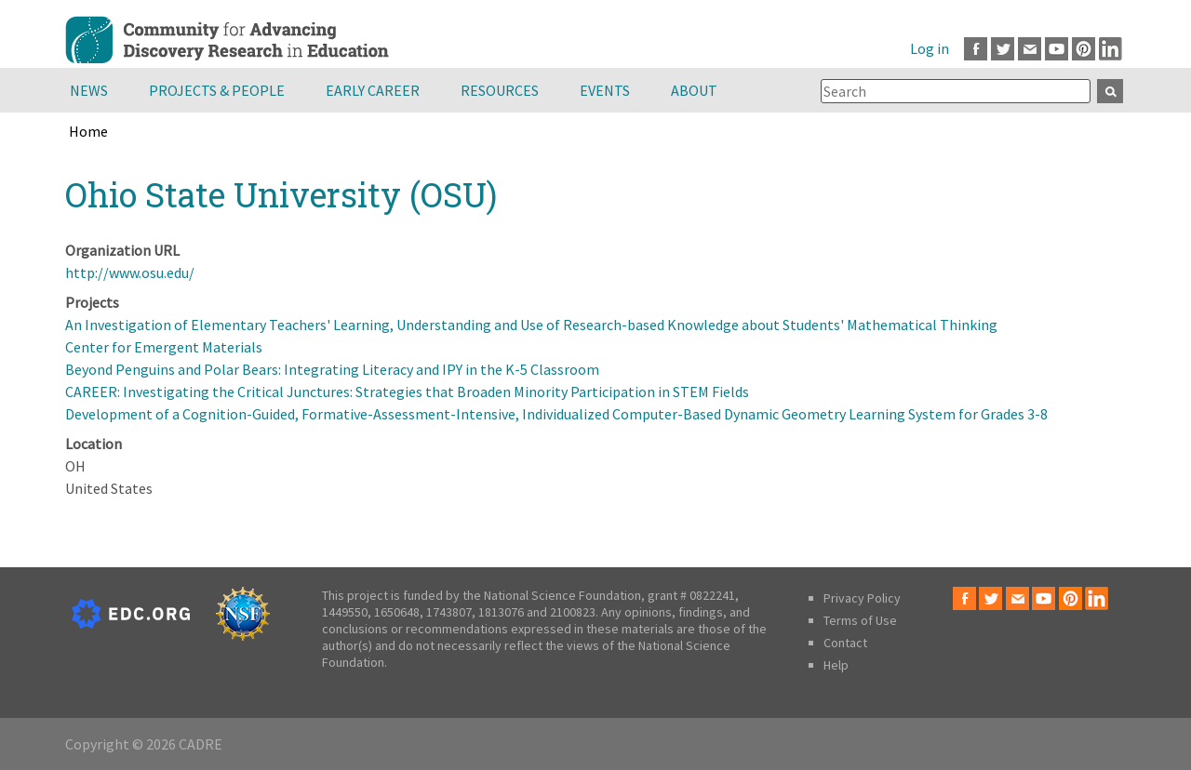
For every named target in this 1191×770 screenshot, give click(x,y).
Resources (500, 90)
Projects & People (217, 90)
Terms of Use (860, 620)
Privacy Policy (862, 598)
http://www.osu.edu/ (129, 272)
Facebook (975, 48)
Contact (845, 642)
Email (1029, 48)
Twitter (1002, 48)
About (694, 90)
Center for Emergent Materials (163, 347)
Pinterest (1083, 48)
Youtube (1056, 48)
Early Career (373, 90)
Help (836, 665)
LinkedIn (1110, 48)
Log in (929, 48)
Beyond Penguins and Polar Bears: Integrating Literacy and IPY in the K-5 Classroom (332, 369)
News (89, 90)
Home (88, 131)
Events (605, 90)
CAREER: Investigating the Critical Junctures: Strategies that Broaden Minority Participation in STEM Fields (407, 391)
